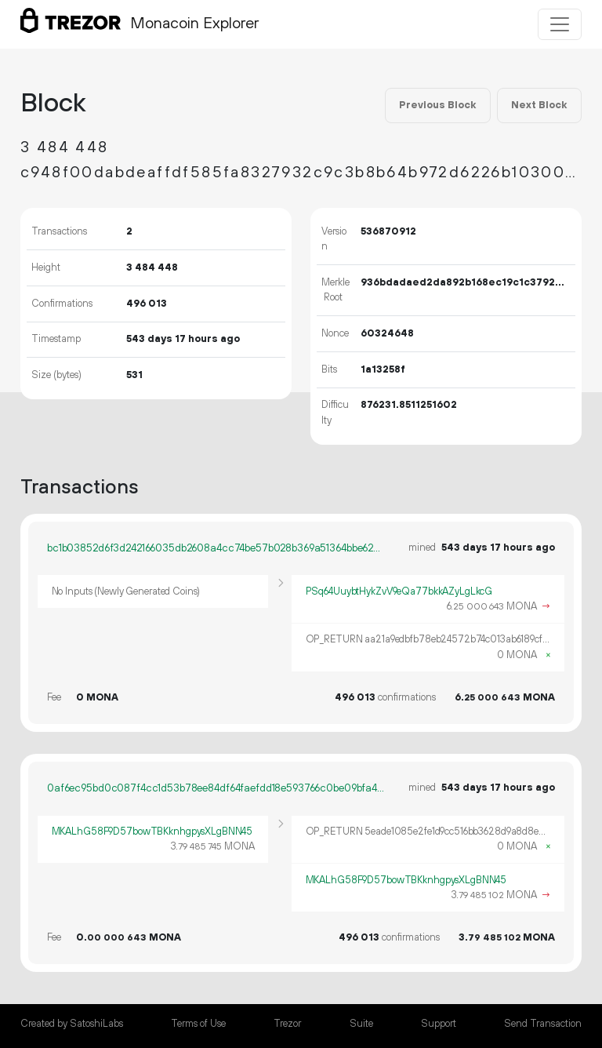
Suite (361, 1023)
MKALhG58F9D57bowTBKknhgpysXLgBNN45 (152, 831)
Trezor (287, 1023)
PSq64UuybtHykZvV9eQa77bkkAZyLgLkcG (399, 591)
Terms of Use (198, 1023)
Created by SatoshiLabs (71, 1023)
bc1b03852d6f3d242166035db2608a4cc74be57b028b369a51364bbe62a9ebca (216, 548)
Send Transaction (543, 1023)
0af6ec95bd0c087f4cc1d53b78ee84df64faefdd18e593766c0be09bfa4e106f (216, 788)
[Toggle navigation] (560, 24)
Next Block (539, 105)
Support (438, 1023)
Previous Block (437, 105)
